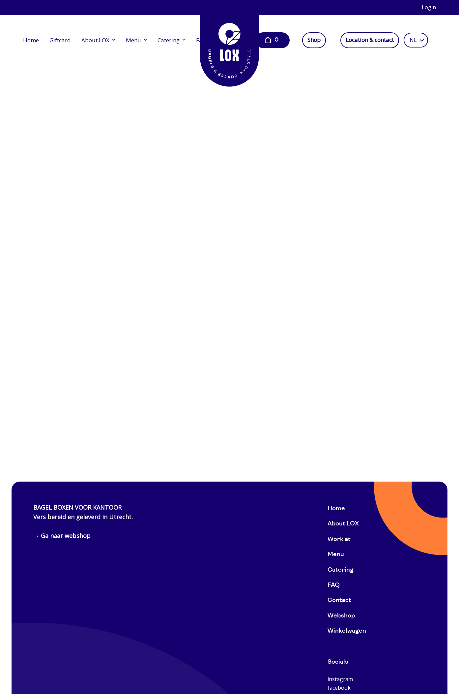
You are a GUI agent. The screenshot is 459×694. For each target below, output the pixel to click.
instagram (340, 679)
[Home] (229, 46)
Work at (339, 539)
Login (429, 7)
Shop (314, 40)
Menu (133, 40)
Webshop (341, 616)
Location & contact (370, 40)
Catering (169, 40)
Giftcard (60, 40)
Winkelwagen (347, 631)
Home (31, 40)
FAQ (334, 585)
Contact (339, 600)
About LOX (95, 40)
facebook (339, 687)
